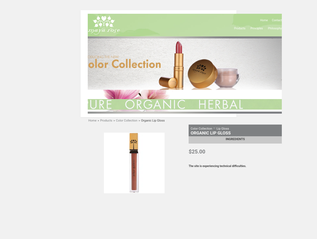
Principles (256, 28)
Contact (277, 20)
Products (239, 28)
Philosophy (275, 28)
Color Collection (126, 120)
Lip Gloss (223, 128)
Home (264, 20)
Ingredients (235, 139)
